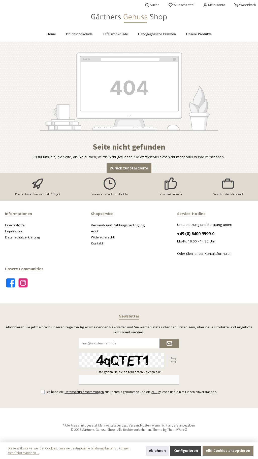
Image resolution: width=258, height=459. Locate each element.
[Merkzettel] (181, 5)
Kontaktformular (218, 253)
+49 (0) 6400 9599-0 (195, 233)
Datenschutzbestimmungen (84, 392)
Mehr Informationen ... (23, 453)
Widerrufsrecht (102, 237)
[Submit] (169, 343)
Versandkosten (140, 425)
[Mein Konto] (214, 5)
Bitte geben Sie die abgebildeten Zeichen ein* (129, 372)
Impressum (14, 231)
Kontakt (97, 243)
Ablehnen (157, 450)
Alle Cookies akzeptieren (228, 450)
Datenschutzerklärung (22, 237)
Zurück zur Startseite (129, 168)
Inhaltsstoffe (15, 225)
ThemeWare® (177, 430)
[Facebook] (10, 283)
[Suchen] (152, 5)
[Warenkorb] (243, 5)
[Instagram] (23, 283)
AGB (94, 231)
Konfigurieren (186, 450)
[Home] (51, 34)
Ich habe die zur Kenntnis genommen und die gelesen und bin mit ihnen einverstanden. (131, 392)
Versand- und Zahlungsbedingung (118, 225)
